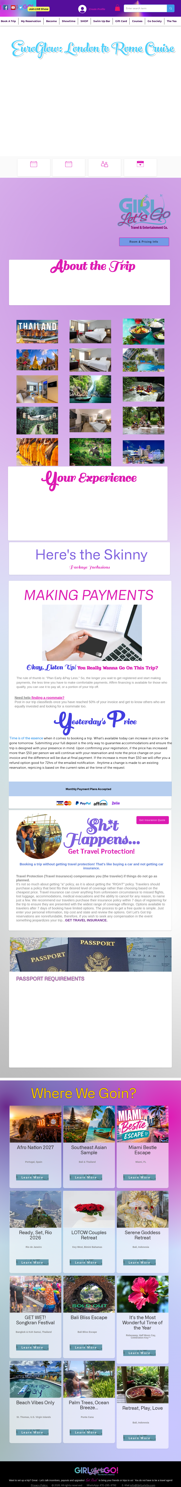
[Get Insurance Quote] (152, 820)
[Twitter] (20, 7)
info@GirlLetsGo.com (142, 1485)
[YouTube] (13, 7)
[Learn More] (32, 1177)
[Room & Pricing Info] (144, 241)
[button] (117, 8)
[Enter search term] (143, 8)
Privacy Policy (39, 1485)
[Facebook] (5, 7)
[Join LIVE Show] (39, 9)
